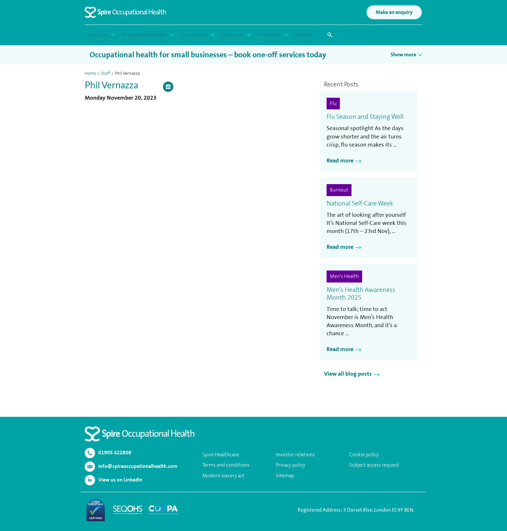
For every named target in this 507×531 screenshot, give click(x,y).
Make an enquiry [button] (394, 12)
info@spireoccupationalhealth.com (131, 466)
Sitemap (285, 475)
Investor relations (295, 454)
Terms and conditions (226, 464)
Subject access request (374, 464)
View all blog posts (348, 374)
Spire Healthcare (220, 454)
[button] (330, 35)
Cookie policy (364, 454)
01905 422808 (108, 452)
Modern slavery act (223, 475)
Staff (105, 73)
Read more (340, 160)
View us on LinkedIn (113, 479)
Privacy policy (290, 464)
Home (90, 73)
